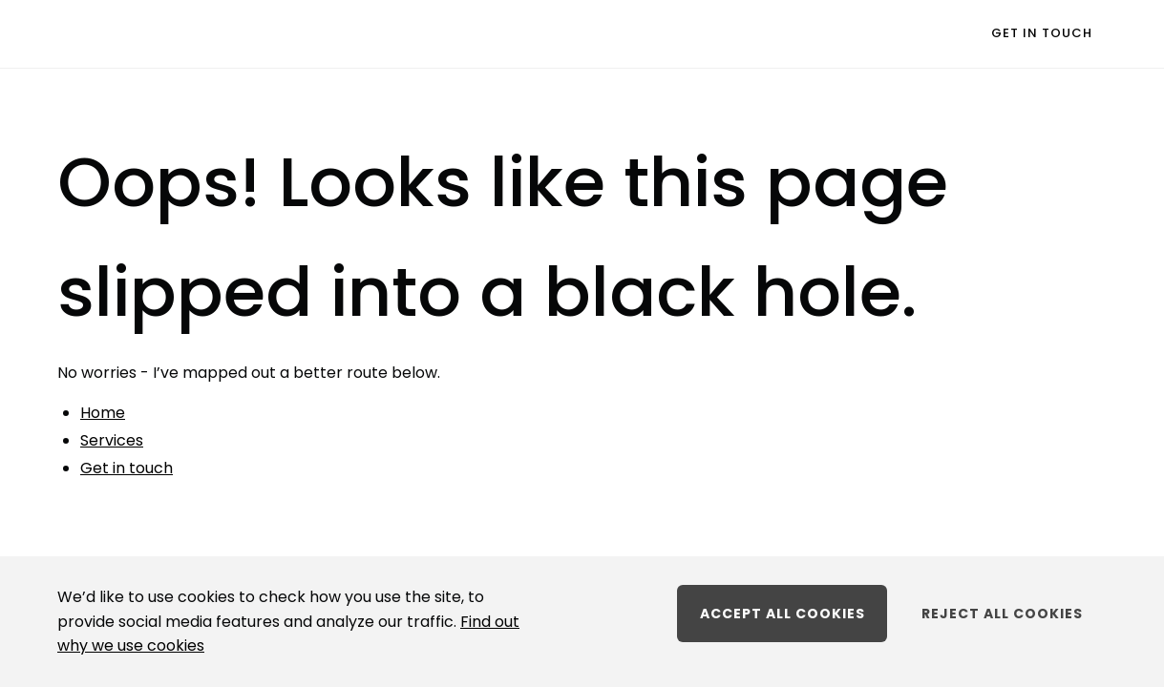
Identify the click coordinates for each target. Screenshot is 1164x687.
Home (102, 413)
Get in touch (1041, 33)
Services (111, 440)
